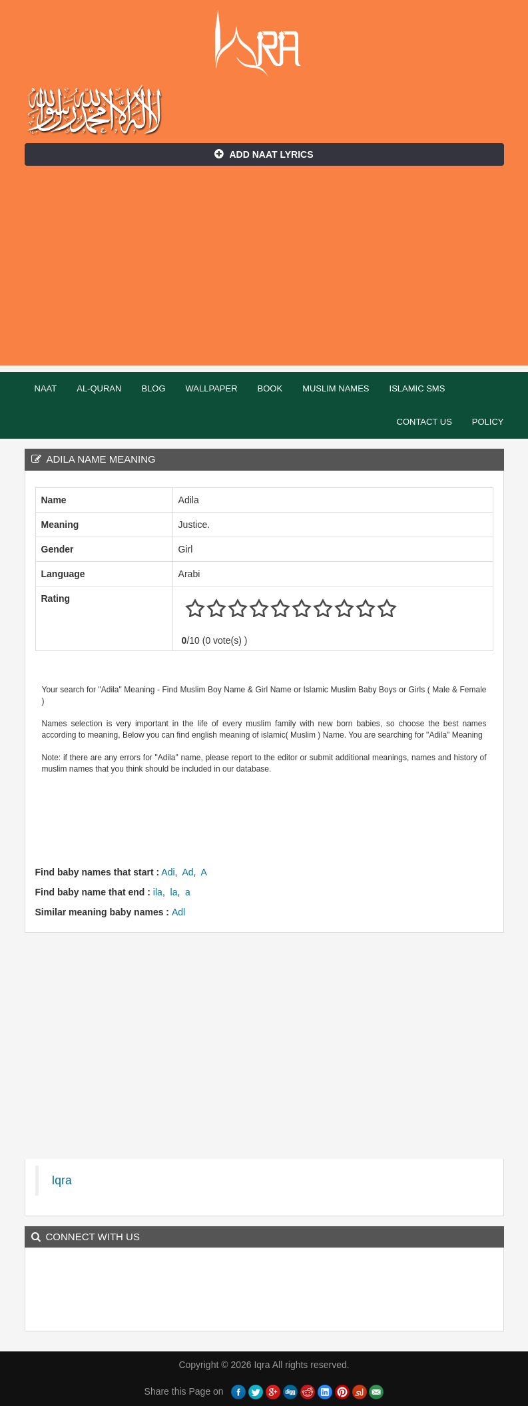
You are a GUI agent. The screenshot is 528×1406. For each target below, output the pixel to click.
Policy (488, 422)
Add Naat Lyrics (263, 154)
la (174, 892)
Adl (178, 912)
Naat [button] (46, 388)
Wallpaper (212, 388)
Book (270, 388)
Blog (153, 388)
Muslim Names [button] (335, 388)
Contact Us (424, 422)
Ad (187, 872)
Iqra (264, 43)
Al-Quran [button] (99, 388)
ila (157, 892)
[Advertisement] (264, 272)
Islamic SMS (417, 388)
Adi (167, 872)
